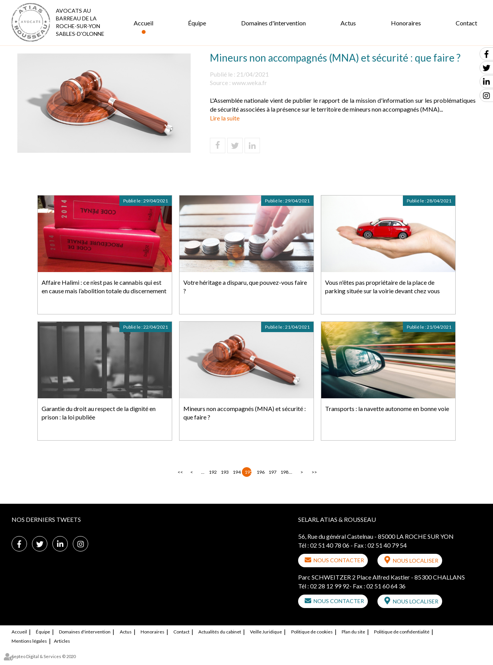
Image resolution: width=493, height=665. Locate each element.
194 (236, 472)
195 (248, 472)
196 (260, 472)
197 (271, 472)
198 (283, 472)
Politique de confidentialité (401, 632)
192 (212, 472)
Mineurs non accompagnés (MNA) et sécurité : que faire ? (244, 413)
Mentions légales (29, 641)
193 (224, 472)
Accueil (143, 23)
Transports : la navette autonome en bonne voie (387, 408)
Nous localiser (415, 560)
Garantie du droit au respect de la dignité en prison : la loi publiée (99, 413)
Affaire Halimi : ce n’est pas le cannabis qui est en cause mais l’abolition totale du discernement (104, 287)
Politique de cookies (312, 632)
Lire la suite (225, 118)
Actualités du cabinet (219, 632)
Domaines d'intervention (273, 23)
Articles (62, 641)
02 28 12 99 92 (329, 586)
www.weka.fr (249, 82)
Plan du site (353, 632)
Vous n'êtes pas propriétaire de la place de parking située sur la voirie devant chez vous (382, 287)
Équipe (197, 23)
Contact (466, 23)
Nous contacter (339, 560)
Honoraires (406, 23)
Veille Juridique (266, 632)
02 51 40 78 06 (329, 545)
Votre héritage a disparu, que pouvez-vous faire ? (245, 287)
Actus (348, 23)
